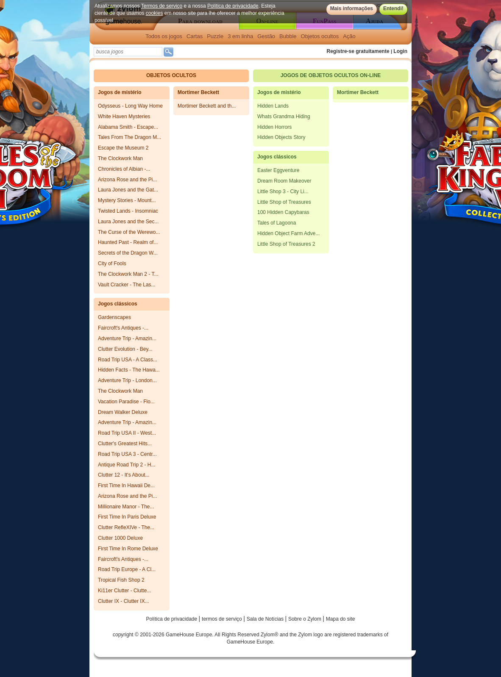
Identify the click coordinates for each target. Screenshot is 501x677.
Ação (349, 36)
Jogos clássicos (117, 304)
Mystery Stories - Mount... (127, 200)
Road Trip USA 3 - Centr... (127, 454)
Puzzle (215, 36)
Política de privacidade (233, 6)
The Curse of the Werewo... (129, 232)
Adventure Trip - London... (127, 380)
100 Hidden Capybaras (283, 212)
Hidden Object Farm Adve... (288, 233)
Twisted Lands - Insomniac (128, 211)
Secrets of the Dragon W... (128, 253)
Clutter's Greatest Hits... (125, 444)
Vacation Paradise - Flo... (126, 402)
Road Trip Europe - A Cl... (127, 569)
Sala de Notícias (266, 619)
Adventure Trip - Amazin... (127, 338)
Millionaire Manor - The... (126, 507)
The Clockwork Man (120, 158)
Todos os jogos (163, 36)
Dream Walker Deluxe (123, 412)
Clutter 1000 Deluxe (120, 538)
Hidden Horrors (274, 127)
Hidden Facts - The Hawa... (129, 370)
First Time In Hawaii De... (126, 485)
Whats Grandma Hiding (283, 116)
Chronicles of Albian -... (124, 169)
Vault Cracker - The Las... (127, 285)
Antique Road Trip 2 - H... (126, 465)
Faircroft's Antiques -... (123, 328)
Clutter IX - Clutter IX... (123, 601)
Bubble (287, 36)
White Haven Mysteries (124, 116)
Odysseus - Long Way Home (130, 106)
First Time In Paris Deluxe (127, 517)
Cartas (194, 36)
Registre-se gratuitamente (358, 51)
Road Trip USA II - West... (127, 433)
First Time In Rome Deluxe (128, 549)
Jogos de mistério (120, 92)
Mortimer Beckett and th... (207, 106)
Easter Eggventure (278, 170)
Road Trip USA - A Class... (127, 360)
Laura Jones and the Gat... (128, 190)
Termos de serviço (161, 6)
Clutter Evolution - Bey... (125, 349)
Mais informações (351, 8)
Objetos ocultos (320, 36)
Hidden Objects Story (281, 137)
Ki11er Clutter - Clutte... (124, 591)
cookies (154, 13)
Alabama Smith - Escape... (128, 127)
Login (400, 51)
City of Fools (112, 263)
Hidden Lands (273, 106)
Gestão (266, 36)
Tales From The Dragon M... (129, 137)
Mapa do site (340, 619)
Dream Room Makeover (284, 181)
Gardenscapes (114, 317)
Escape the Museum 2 (123, 148)
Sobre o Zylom (305, 619)
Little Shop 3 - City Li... (283, 191)
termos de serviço (222, 619)
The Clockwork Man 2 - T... (128, 274)
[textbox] (128, 51)
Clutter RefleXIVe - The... (126, 527)
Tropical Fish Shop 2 (121, 580)
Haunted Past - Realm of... (128, 242)
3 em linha (240, 36)
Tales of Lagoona (276, 223)
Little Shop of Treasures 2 (286, 244)
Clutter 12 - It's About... (124, 475)
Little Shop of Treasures (284, 202)
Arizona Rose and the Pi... (127, 180)
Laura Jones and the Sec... (128, 222)
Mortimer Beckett (198, 92)
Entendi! (393, 8)
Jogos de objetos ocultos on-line (331, 75)
